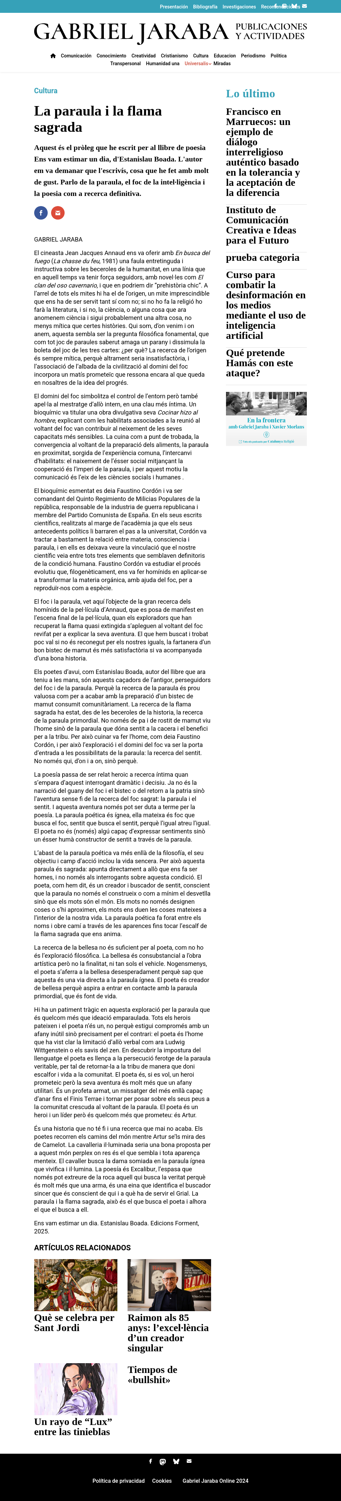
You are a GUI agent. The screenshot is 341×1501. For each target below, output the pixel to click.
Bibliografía (205, 7)
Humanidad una (163, 64)
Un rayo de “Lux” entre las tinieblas (73, 1426)
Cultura (200, 56)
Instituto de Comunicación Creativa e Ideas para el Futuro (261, 225)
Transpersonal (125, 64)
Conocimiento (111, 56)
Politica (279, 56)
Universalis (196, 64)
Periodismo (253, 56)
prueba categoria (262, 257)
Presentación (174, 7)
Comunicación (76, 56)
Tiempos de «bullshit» (152, 1374)
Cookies (162, 1482)
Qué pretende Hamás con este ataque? (259, 362)
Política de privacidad (118, 1482)
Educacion (225, 56)
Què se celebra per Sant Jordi (74, 1322)
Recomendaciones (280, 7)
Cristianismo (174, 56)
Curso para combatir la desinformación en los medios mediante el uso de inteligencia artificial (266, 305)
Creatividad (144, 56)
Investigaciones (239, 7)
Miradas (222, 64)
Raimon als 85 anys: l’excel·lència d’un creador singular (168, 1332)
